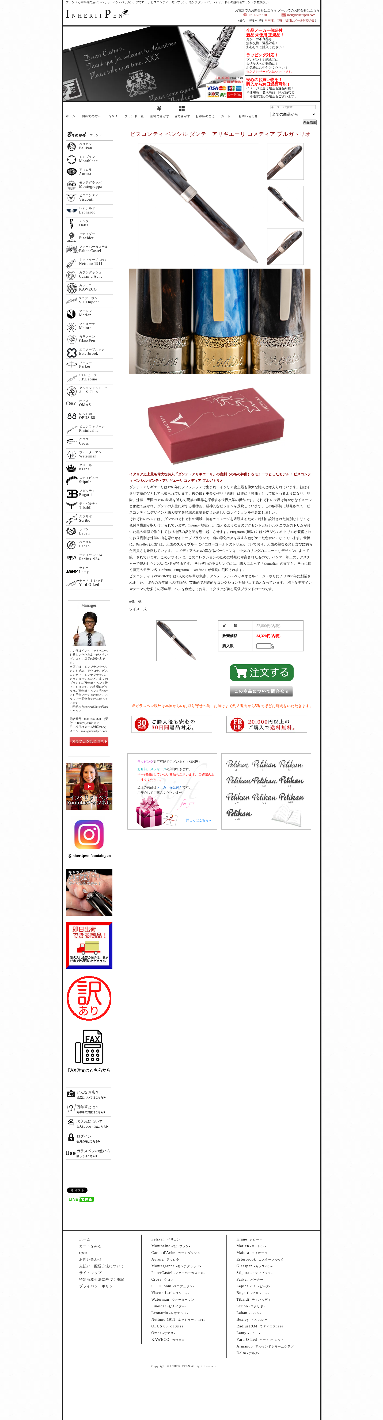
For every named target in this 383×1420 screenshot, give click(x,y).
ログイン (84, 1136)
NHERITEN (95, 16)
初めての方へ (91, 116)
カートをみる (90, 1246)
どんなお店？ (88, 1092)
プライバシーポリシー (98, 1286)
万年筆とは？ (88, 1107)
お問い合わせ (248, 116)
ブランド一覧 (134, 116)
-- (166, 1239)
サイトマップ (90, 1273)
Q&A (83, 1253)
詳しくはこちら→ (199, 820)
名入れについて (90, 1122)
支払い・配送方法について (101, 1266)
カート (226, 116)
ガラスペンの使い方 (93, 1151)
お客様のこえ (205, 116)
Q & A (113, 116)
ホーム (70, 116)
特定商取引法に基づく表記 (101, 1279)
